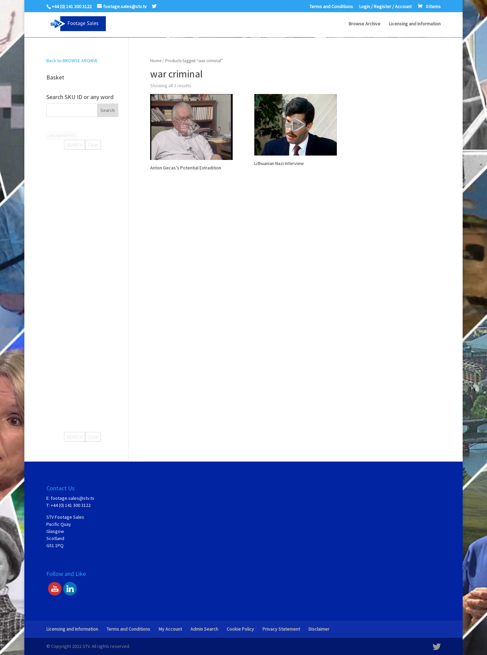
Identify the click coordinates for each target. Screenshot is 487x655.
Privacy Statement (281, 629)
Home (155, 61)
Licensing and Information (415, 24)
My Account (170, 629)
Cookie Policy (240, 629)
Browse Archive (364, 24)
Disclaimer (318, 629)
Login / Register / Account (385, 6)
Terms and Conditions (331, 6)
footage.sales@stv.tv (72, 498)
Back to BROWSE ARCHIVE (72, 60)
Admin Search (204, 629)
